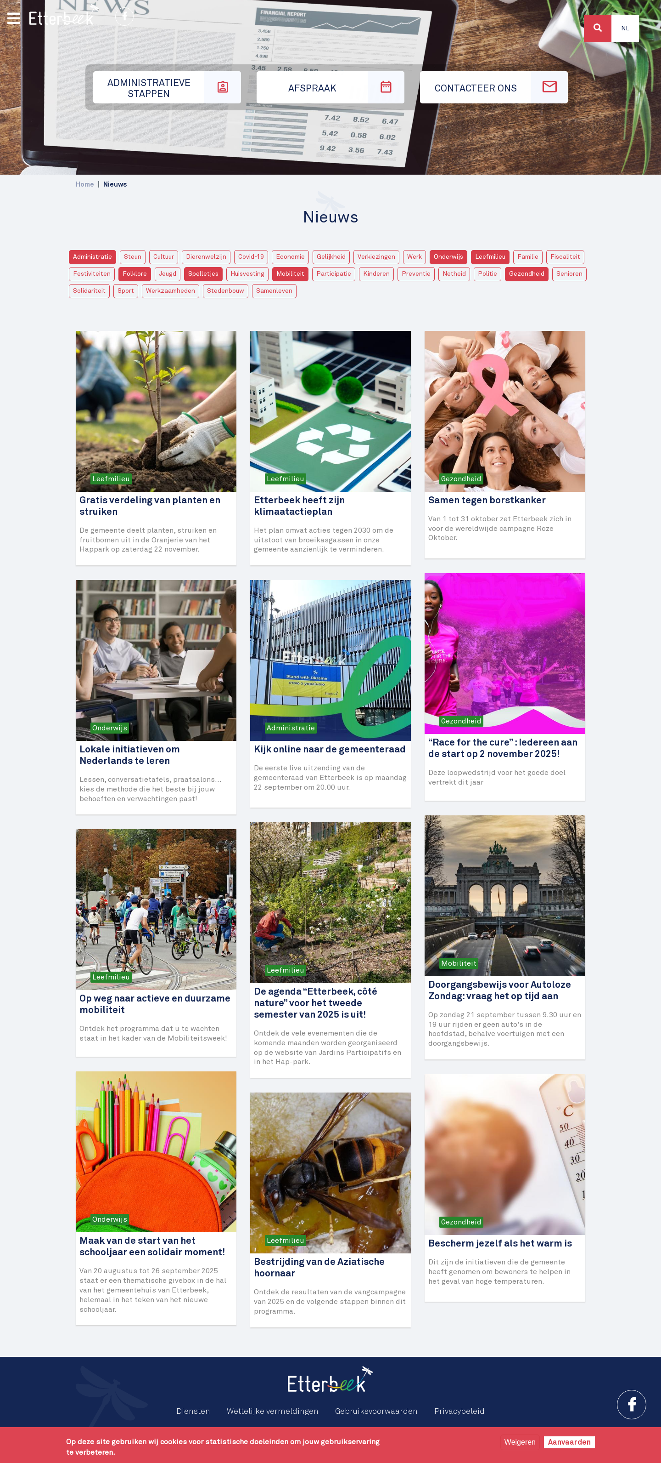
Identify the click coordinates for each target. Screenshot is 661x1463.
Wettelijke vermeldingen (273, 1411)
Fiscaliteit (565, 257)
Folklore (135, 274)
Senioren (569, 274)
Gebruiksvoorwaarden (376, 1411)
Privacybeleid (459, 1411)
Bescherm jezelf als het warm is (500, 1244)
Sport (126, 291)
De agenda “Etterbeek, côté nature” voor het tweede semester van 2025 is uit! (315, 1003)
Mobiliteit (290, 274)
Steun (132, 257)
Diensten (193, 1411)
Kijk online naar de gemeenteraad (330, 750)
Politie (487, 274)
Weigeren (520, 1442)
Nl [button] (625, 28)
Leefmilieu (490, 257)
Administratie (92, 257)
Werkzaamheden (170, 291)
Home (85, 184)
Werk (414, 257)
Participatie (333, 274)
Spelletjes (203, 274)
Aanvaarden (569, 1442)
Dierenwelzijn (206, 257)
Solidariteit (89, 291)
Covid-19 (251, 257)
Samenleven (274, 291)
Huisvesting (247, 274)
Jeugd (167, 274)
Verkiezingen (376, 257)
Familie (527, 257)
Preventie (416, 274)
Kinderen (376, 274)
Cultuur (163, 257)
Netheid (454, 274)
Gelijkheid (331, 257)
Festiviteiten (92, 274)
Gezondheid (526, 274)
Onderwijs (448, 257)
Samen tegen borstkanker (487, 501)
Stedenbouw (225, 291)
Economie (290, 257)
